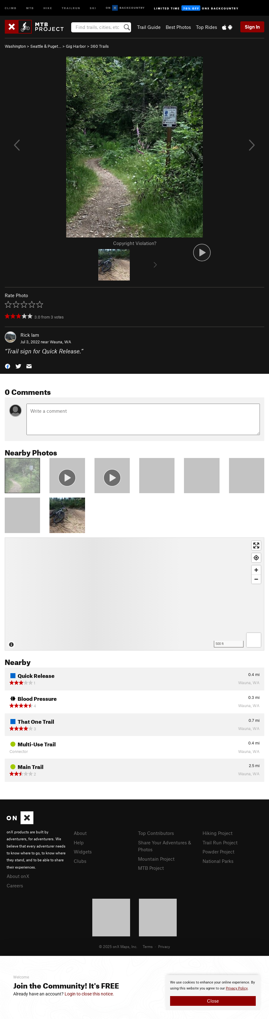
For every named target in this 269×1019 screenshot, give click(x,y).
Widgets (83, 851)
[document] (213, 992)
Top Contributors (156, 833)
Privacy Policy (237, 988)
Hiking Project (217, 833)
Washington (15, 46)
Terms (148, 946)
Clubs (80, 861)
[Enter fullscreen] (256, 545)
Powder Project (218, 851)
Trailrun (71, 8)
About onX (18, 876)
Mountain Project (156, 859)
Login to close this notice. (89, 993)
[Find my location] (256, 557)
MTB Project (151, 868)
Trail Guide (149, 27)
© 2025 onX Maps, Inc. (118, 946)
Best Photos (178, 27)
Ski (93, 8)
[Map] (134, 594)
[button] (7, 365)
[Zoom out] (256, 579)
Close (213, 1001)
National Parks (218, 861)
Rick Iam (29, 335)
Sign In (252, 27)
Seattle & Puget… (45, 46)
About (80, 833)
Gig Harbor (76, 46)
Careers (15, 885)
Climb (11, 8)
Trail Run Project (220, 842)
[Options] (254, 640)
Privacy (164, 946)
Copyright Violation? (134, 243)
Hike (47, 8)
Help (79, 842)
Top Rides (206, 27)
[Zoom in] (256, 570)
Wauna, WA (60, 341)
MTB (30, 8)
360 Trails (99, 46)
